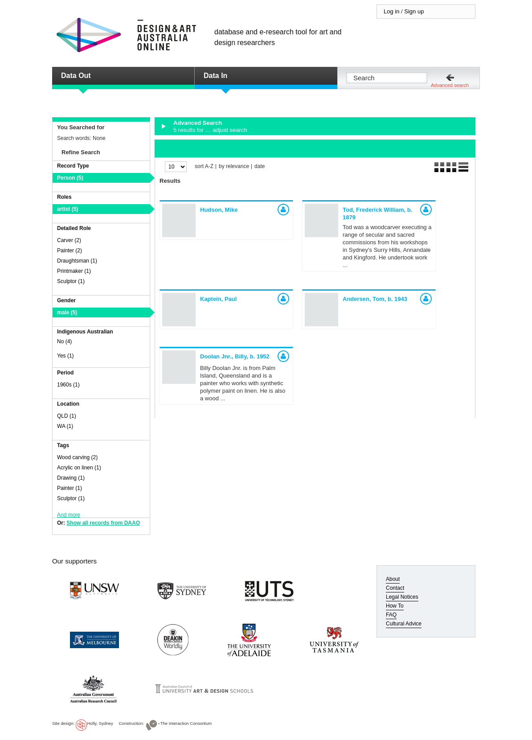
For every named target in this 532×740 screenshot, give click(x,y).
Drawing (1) (71, 478)
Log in (391, 11)
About (393, 579)
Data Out (76, 75)
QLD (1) (66, 416)
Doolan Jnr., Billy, (235, 356)
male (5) (67, 312)
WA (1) (65, 426)
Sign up (414, 11)
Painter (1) (69, 488)
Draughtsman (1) (77, 261)
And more (68, 515)
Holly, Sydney (100, 723)
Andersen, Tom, (375, 299)
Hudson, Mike (219, 209)
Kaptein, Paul (218, 299)
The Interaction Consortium (186, 723)
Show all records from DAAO (103, 523)
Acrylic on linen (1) (79, 468)
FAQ (391, 615)
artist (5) (67, 209)
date (259, 166)
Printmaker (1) (74, 271)
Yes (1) (65, 356)
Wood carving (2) (77, 457)
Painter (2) (69, 250)
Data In (215, 75)
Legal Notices (402, 597)
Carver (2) (69, 240)
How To (395, 606)
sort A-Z (204, 166)
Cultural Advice (404, 624)
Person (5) (70, 178)
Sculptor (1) (71, 281)
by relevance (234, 166)
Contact (395, 588)
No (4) (64, 341)
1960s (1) (68, 385)
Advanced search (450, 85)
